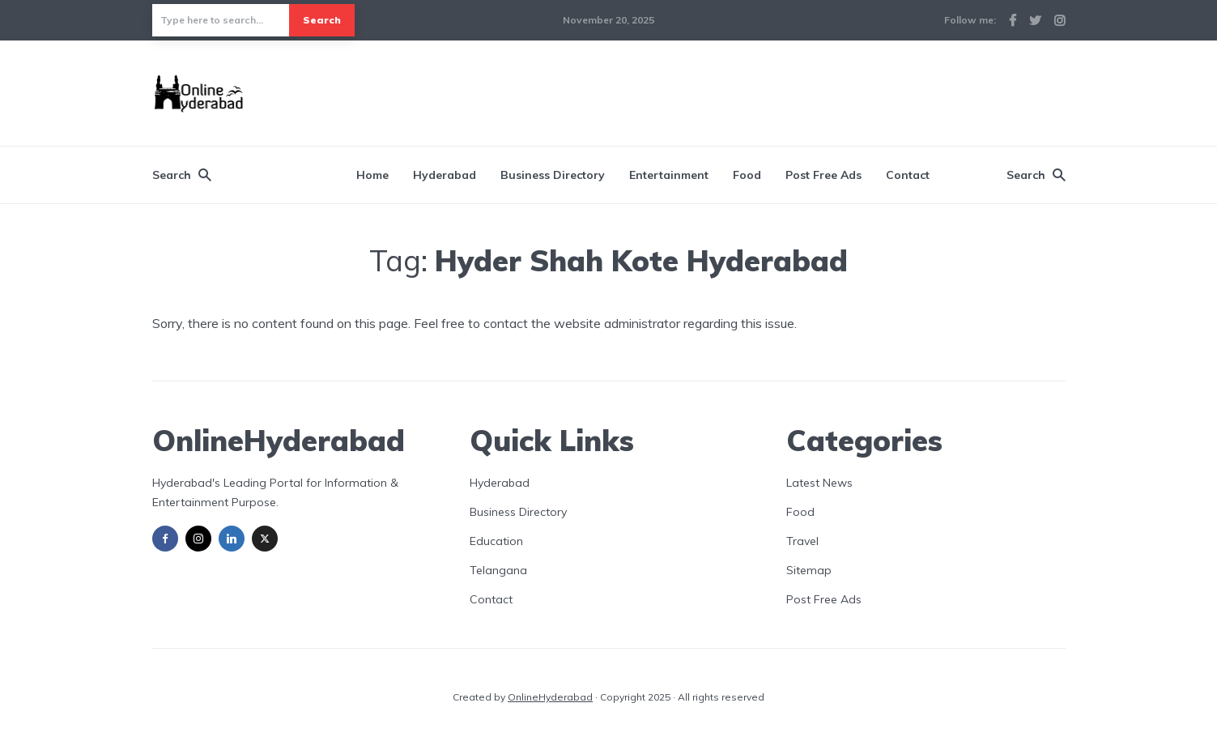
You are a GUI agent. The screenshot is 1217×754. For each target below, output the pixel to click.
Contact (908, 175)
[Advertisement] (771, 90)
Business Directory (552, 175)
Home (372, 175)
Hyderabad (444, 175)
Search (322, 20)
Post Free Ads (823, 175)
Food (747, 175)
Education (496, 541)
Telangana (498, 570)
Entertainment (668, 175)
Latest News (819, 482)
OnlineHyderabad (550, 697)
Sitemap (809, 570)
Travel (802, 541)
